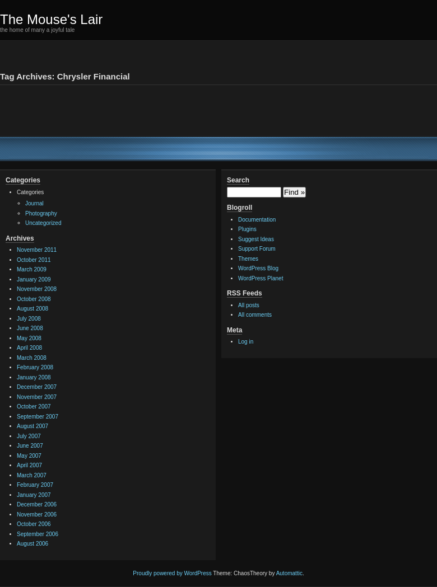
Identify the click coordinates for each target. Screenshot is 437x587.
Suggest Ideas (256, 239)
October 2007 (34, 406)
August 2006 (32, 544)
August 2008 (32, 309)
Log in (245, 342)
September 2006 (37, 534)
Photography (41, 213)
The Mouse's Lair (51, 19)
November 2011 (37, 250)
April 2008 (29, 348)
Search (238, 180)
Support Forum (257, 249)
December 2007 (37, 387)
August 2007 (32, 426)
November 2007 (37, 397)
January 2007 (34, 495)
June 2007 (30, 446)
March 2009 (32, 269)
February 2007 (35, 485)
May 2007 (29, 456)
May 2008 (29, 338)
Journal (34, 203)
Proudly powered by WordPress (172, 573)
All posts (248, 305)
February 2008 (35, 367)
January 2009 (34, 279)
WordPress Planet (260, 278)
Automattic (289, 573)
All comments (255, 315)
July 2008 (29, 319)
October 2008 (34, 299)
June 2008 (30, 328)
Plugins (247, 229)
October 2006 (34, 524)
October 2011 (34, 260)
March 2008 (32, 358)
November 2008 (37, 289)
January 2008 (34, 377)
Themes (248, 259)
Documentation (257, 220)
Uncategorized (43, 223)
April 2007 (29, 465)
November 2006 (37, 514)
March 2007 (32, 475)
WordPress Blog (258, 268)
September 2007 (37, 417)
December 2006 (37, 504)
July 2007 (29, 436)
